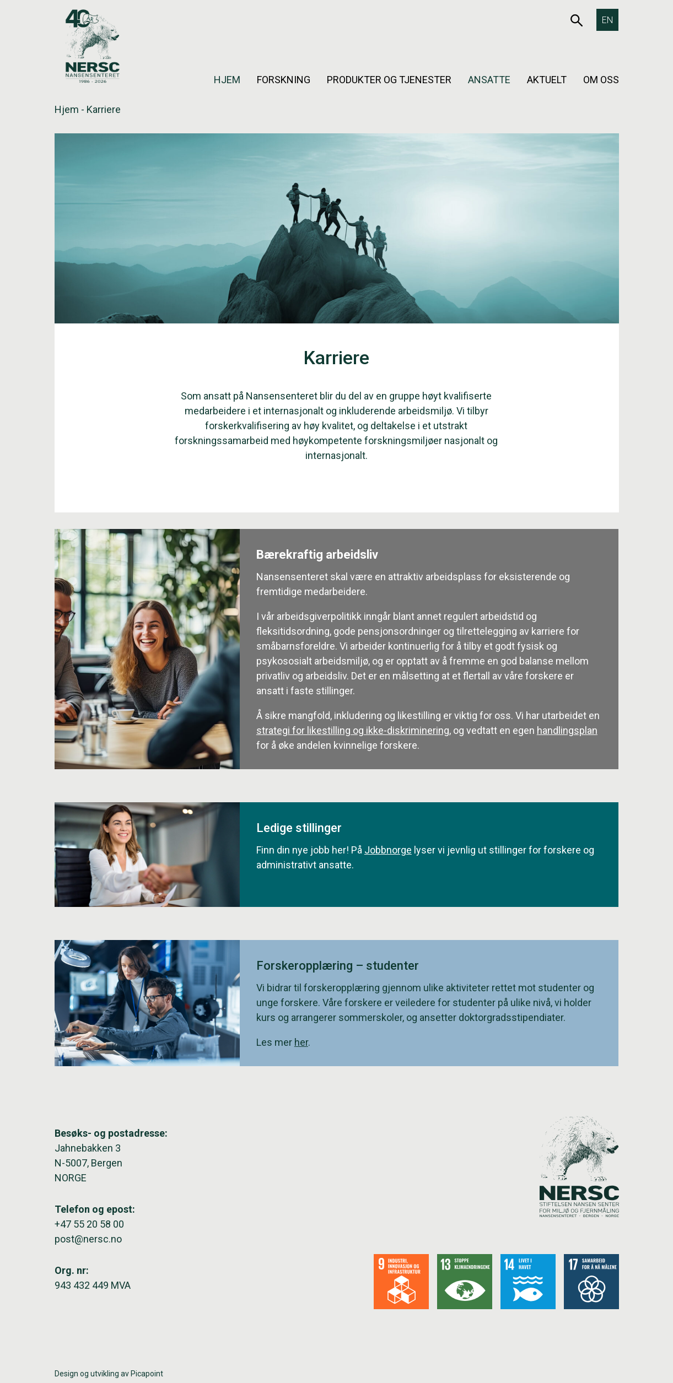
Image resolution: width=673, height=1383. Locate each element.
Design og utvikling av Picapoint (109, 1373)
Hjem (227, 79)
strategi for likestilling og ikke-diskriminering (352, 730)
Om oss (601, 79)
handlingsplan (567, 730)
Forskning (283, 79)
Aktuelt (547, 79)
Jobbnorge (388, 850)
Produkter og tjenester (389, 79)
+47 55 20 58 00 (89, 1224)
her (301, 1042)
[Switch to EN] (607, 20)
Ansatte (489, 79)
